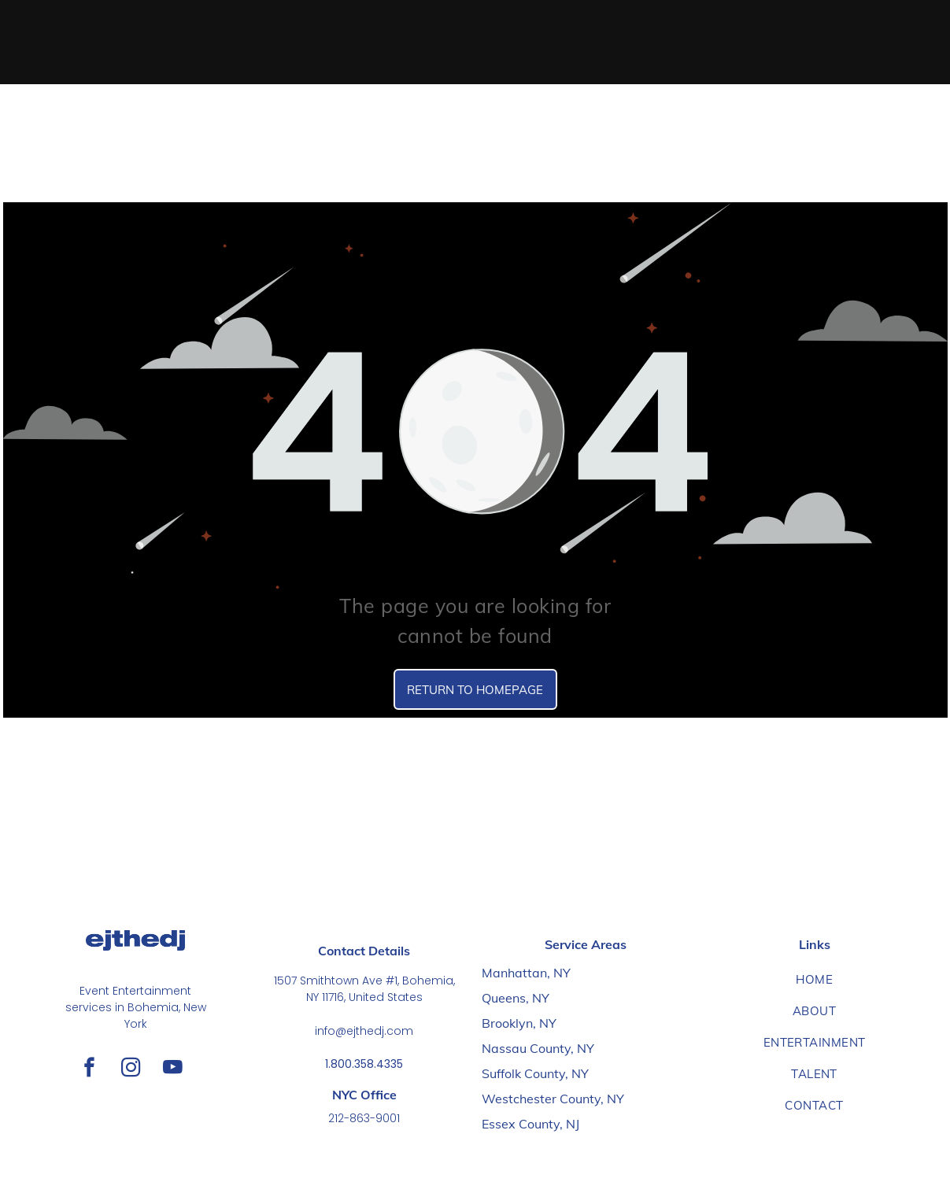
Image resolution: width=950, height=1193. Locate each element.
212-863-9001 (364, 1118)
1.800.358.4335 (364, 1064)
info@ (330, 1031)
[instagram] (131, 1069)
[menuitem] (814, 979)
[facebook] (89, 1069)
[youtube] (172, 1069)
